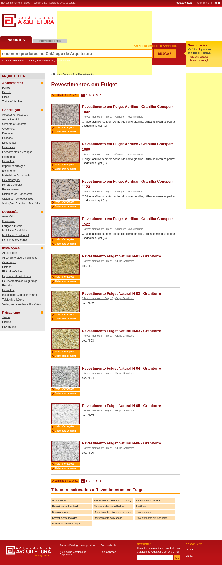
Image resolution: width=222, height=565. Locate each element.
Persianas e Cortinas (14, 239)
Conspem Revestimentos (129, 116)
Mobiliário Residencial (15, 235)
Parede (6, 92)
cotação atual (184, 2)
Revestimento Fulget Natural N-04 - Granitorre (121, 368)
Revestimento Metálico (64, 518)
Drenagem (8, 133)
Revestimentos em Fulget (97, 116)
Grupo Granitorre (124, 260)
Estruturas (8, 147)
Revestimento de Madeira (108, 518)
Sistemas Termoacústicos (17, 198)
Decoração (10, 211)
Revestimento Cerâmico (149, 500)
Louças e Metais (12, 226)
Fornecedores (50, 41)
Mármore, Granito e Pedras (109, 506)
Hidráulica (8, 161)
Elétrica (6, 267)
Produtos (16, 40)
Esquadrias (9, 142)
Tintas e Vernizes (12, 101)
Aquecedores (10, 253)
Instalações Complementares (19, 294)
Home (56, 74)
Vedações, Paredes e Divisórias (21, 203)
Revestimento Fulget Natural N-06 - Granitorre (121, 443)
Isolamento (9, 170)
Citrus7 (190, 555)
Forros (6, 87)
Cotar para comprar (65, 131)
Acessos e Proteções (15, 114)
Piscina (6, 322)
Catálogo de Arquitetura (28, 22)
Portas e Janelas (12, 184)
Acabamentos (12, 83)
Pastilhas (141, 506)
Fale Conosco (108, 551)
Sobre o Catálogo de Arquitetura (77, 545)
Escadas (7, 138)
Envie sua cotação (200, 60)
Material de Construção (16, 175)
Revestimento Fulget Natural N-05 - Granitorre (121, 406)
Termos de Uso (109, 545)
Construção (11, 110)
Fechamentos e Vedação (17, 152)
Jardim (6, 317)
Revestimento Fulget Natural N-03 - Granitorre (121, 331)
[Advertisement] (204, 141)
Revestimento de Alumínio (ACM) (112, 500)
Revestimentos (144, 512)
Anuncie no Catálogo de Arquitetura (155, 46)
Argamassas (59, 500)
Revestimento (10, 189)
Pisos (5, 97)
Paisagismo (11, 312)
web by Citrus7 (43, 555)
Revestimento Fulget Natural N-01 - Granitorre (121, 256)
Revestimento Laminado (65, 506)
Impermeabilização (13, 166)
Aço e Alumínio (11, 119)
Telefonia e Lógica (13, 299)
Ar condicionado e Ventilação (19, 257)
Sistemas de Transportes (17, 194)
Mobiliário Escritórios (14, 230)
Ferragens (8, 156)
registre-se (203, 2)
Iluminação (8, 221)
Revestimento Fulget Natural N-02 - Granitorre (121, 294)
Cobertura (8, 128)
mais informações (64, 127)
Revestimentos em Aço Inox (151, 518)
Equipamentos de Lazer (16, 276)
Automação (9, 262)
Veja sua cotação (199, 56)
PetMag (190, 549)
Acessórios (9, 216)
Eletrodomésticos (12, 271)
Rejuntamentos (60, 512)
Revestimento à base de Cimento (112, 512)
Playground (9, 326)
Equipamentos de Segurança (19, 281)
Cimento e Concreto (14, 124)
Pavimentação (11, 180)
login (217, 2)
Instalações (11, 248)
